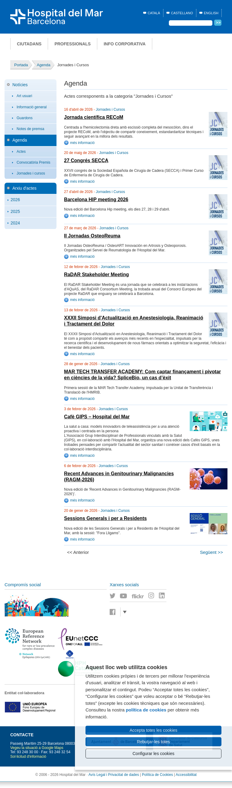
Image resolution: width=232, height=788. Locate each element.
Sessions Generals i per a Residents (105, 518)
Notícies (20, 84)
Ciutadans (29, 43)
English (211, 13)
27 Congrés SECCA (86, 160)
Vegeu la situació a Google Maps (36, 748)
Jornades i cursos (31, 173)
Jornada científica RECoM (93, 117)
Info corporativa (125, 43)
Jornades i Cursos (110, 109)
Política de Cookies (157, 775)
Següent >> (211, 552)
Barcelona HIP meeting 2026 (96, 199)
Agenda (19, 140)
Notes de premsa (30, 129)
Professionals (72, 43)
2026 (15, 199)
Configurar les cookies (154, 753)
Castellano (182, 13)
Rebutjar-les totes (153, 741)
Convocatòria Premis (33, 162)
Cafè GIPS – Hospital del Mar (97, 416)
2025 (15, 211)
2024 (15, 223)
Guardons (25, 118)
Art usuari (24, 96)
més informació (82, 143)
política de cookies (146, 709)
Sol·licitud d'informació (28, 756)
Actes (21, 151)
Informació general (32, 107)
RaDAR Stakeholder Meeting (96, 274)
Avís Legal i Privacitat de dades (114, 775)
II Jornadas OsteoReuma (92, 235)
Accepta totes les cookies (153, 730)
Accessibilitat (186, 775)
